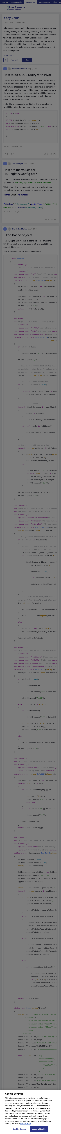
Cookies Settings (19, 1131)
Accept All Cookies (39, 1131)
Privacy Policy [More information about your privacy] (25, 1126)
